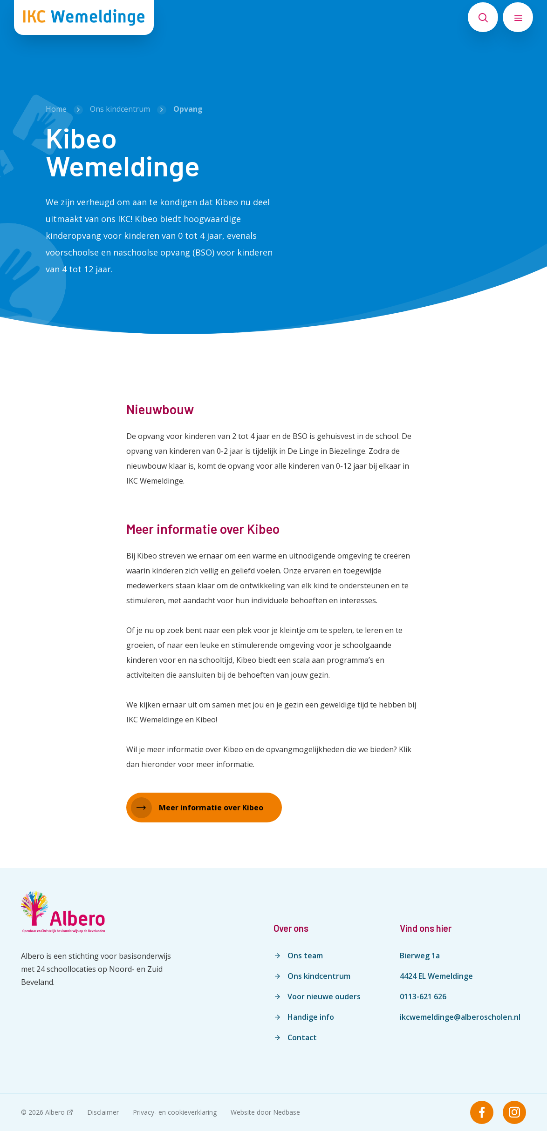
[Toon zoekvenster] (483, 17)
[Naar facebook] (481, 1112)
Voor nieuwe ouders (324, 996)
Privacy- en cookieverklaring (175, 1112)
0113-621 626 (423, 996)
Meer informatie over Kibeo (211, 807)
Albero (55, 1112)
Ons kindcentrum (318, 976)
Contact (302, 1037)
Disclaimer (103, 1112)
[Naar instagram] (514, 1112)
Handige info (310, 1017)
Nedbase (286, 1112)
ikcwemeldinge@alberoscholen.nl (460, 1017)
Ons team (305, 955)
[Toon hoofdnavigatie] (518, 17)
